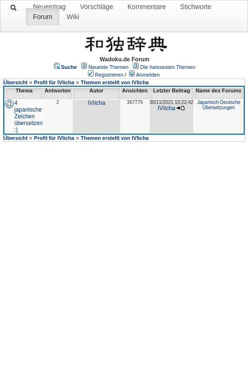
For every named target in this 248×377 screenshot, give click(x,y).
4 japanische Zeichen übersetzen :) (28, 116)
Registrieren (109, 75)
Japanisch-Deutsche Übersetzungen (218, 105)
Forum (42, 17)
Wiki (72, 17)
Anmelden (148, 75)
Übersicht (15, 82)
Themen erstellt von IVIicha (115, 82)
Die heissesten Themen (167, 67)
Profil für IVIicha (54, 82)
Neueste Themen (108, 67)
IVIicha (97, 103)
